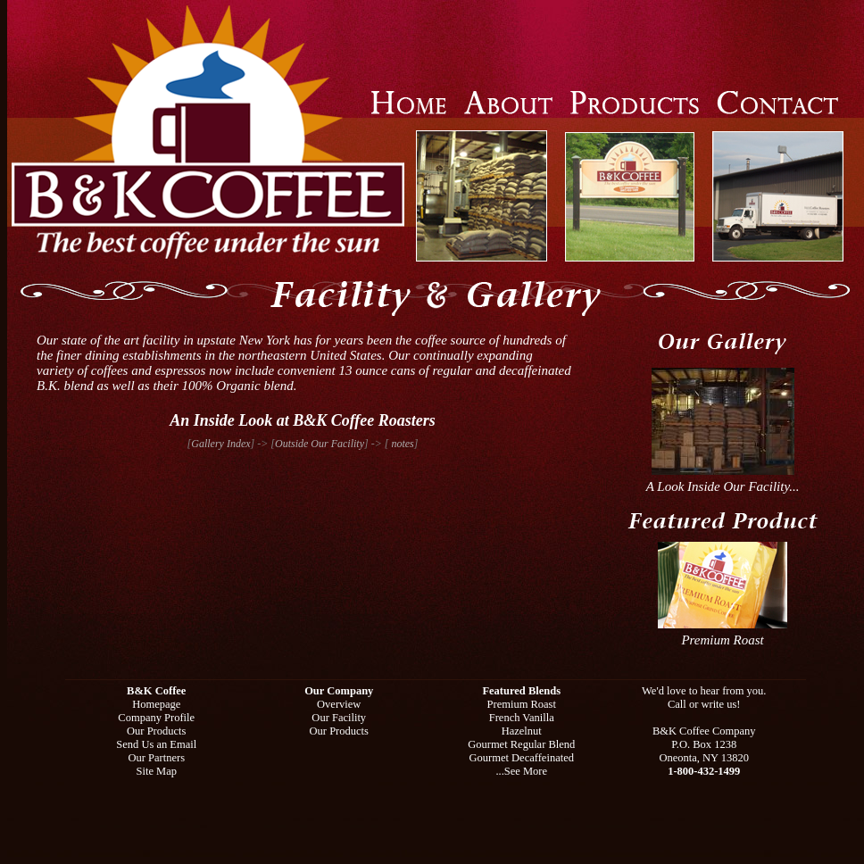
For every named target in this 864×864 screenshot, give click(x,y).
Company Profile (156, 717)
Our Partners (156, 758)
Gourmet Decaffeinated (521, 758)
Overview (339, 704)
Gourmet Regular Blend (521, 744)
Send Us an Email (156, 744)
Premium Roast (722, 634)
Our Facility (339, 717)
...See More (521, 771)
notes (400, 443)
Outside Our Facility (319, 443)
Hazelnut (522, 731)
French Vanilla (521, 717)
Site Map (157, 771)
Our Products (156, 731)
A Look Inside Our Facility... (723, 481)
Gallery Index (220, 443)
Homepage (156, 704)
